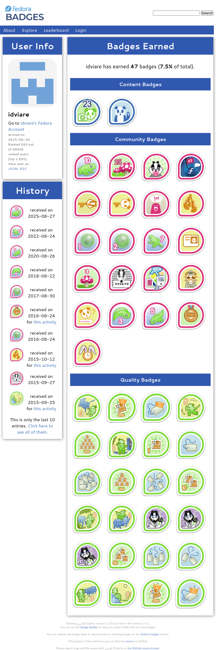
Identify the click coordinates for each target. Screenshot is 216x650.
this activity (45, 322)
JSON (13, 168)
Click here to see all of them (35, 429)
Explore (29, 30)
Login (80, 30)
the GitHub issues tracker (143, 648)
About (9, 30)
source (129, 641)
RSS (22, 168)
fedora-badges (149, 634)
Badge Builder (89, 627)
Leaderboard (56, 30)
